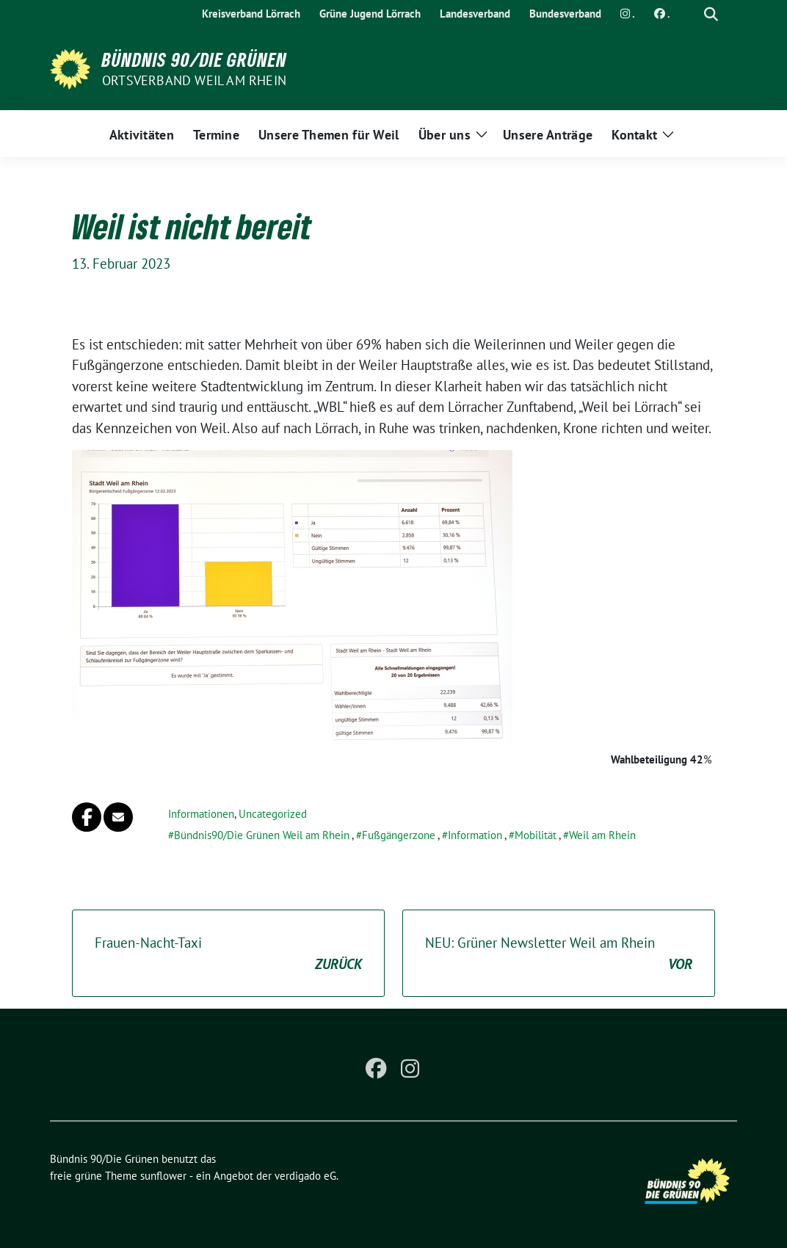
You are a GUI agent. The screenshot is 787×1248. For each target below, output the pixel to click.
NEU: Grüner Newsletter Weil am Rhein (558, 954)
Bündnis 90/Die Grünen (194, 59)
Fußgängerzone (398, 835)
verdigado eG (305, 1176)
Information (475, 835)
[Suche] (690, 14)
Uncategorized (273, 814)
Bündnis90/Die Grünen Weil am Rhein (261, 835)
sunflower (163, 1176)
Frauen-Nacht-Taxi (228, 954)
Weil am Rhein (602, 835)
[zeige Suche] (711, 14)
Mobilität (535, 835)
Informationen (201, 814)
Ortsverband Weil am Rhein (194, 80)
